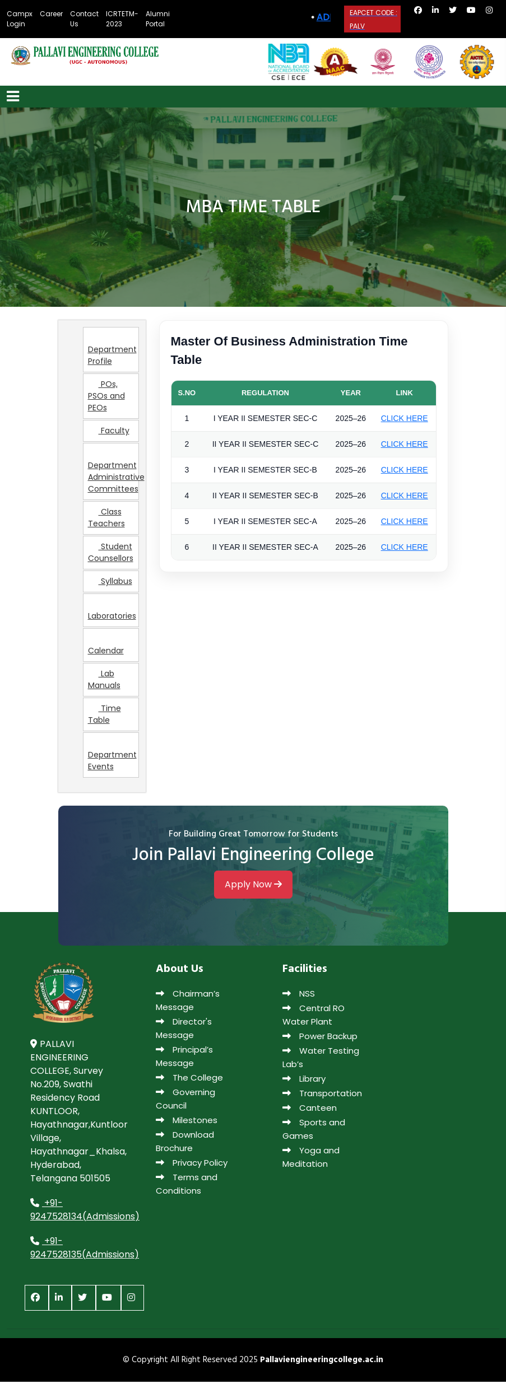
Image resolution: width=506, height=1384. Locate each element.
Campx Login (20, 19)
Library (304, 1081)
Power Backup (320, 1039)
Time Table (104, 716)
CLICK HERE (404, 420)
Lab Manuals (104, 682)
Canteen (309, 1110)
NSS (298, 996)
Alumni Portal (158, 19)
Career (51, 13)
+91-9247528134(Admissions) (85, 1212)
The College (189, 1080)
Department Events (112, 758)
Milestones (186, 1123)
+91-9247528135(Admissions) (84, 1250)
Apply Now (253, 887)
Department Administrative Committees (113, 474)
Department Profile (112, 353)
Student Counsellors (110, 555)
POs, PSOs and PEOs (106, 398)
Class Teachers (106, 520)
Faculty (108, 433)
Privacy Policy (192, 1165)
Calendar (106, 648)
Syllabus (110, 584)
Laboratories (112, 613)
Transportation (322, 1096)
